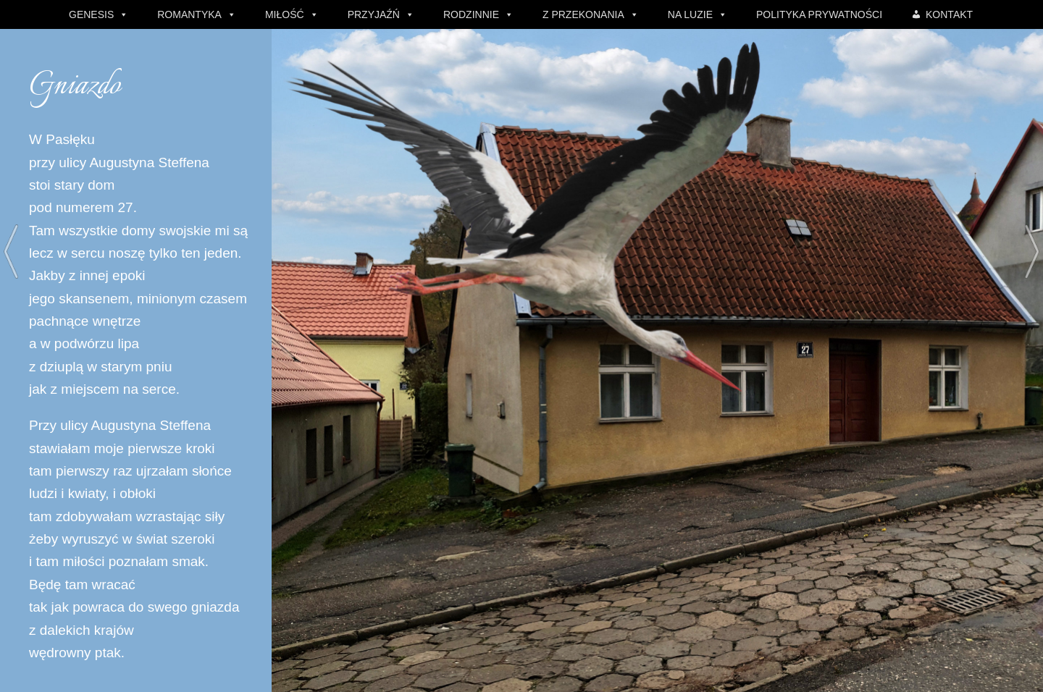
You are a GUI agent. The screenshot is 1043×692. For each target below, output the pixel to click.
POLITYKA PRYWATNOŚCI (819, 14)
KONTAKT (949, 14)
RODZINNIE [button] (471, 14)
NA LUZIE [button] (690, 14)
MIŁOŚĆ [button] (284, 14)
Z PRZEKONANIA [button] (583, 14)
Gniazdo (74, 86)
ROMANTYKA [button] (189, 14)
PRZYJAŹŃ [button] (374, 14)
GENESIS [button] (91, 14)
